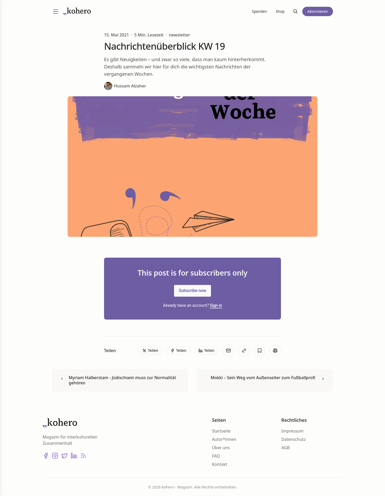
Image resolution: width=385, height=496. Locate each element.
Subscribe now (192, 290)
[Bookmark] (259, 350)
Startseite (221, 431)
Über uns (221, 447)
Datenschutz (293, 439)
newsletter (179, 35)
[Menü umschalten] (55, 11)
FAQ (216, 456)
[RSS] (83, 456)
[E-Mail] (228, 350)
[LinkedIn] (74, 456)
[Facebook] (46, 456)
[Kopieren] (244, 350)
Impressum (292, 431)
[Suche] (295, 11)
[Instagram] (55, 456)
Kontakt (219, 464)
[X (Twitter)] (64, 456)
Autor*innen (224, 439)
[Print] (275, 350)
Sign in (216, 305)
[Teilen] (150, 350)
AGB (285, 447)
